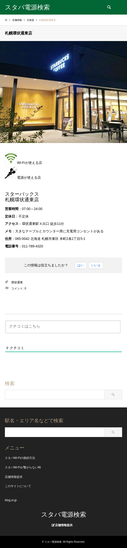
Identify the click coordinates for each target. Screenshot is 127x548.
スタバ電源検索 (63, 514)
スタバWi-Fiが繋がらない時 (23, 467)
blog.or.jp (11, 500)
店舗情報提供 (13, 477)
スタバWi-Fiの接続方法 (20, 458)
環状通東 (17, 282)
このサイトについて (18, 486)
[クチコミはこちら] (63, 326)
